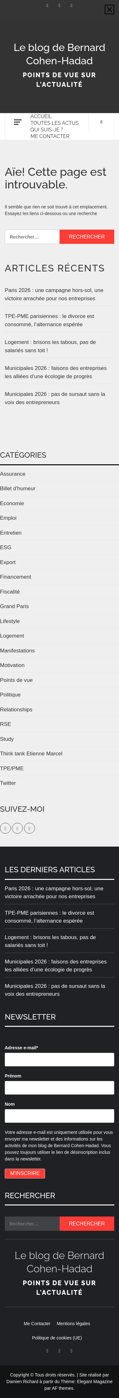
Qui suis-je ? (46, 130)
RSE (5, 724)
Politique (10, 695)
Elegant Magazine (95, 1381)
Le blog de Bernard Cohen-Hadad (59, 54)
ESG (5, 547)
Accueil (41, 116)
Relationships (16, 710)
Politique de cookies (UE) (57, 1337)
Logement (12, 636)
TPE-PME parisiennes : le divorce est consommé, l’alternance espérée (49, 320)
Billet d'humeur (18, 489)
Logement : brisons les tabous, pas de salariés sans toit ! (50, 346)
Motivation (12, 665)
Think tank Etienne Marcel (31, 754)
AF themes (62, 1388)
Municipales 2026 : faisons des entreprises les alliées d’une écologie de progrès (56, 372)
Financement (15, 577)
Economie (12, 503)
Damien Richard (22, 1381)
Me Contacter (49, 136)
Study (7, 739)
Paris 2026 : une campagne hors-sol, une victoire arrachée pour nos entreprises (54, 294)
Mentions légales (73, 1323)
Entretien (11, 533)
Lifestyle (10, 621)
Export (8, 562)
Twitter (8, 783)
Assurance (12, 474)
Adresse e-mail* (21, 1047)
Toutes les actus (54, 123)
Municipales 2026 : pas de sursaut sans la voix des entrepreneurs (55, 398)
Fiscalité (10, 592)
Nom (10, 1104)
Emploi (8, 518)
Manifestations (17, 651)
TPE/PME (12, 769)
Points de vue (16, 680)
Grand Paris (14, 606)
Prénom (13, 1075)
